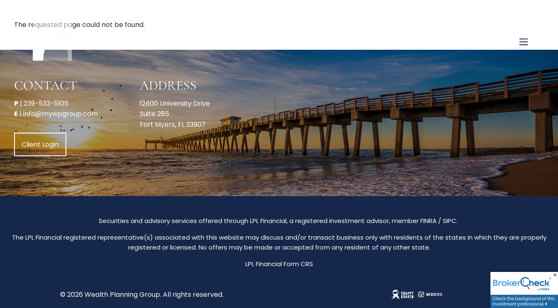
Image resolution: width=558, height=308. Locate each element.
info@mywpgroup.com (60, 114)
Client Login (40, 144)
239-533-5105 (46, 103)
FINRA (428, 220)
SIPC (449, 220)
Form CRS (298, 263)
